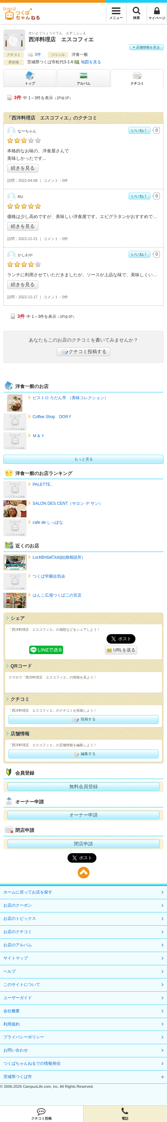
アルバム (83, 77)
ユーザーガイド (17, 997)
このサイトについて (21, 984)
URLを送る (121, 650)
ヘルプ (9, 971)
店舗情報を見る (146, 47)
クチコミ (137, 77)
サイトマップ (15, 958)
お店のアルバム (17, 945)
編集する (83, 754)
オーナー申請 (83, 815)
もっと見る (83, 459)
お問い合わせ (15, 1050)
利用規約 (11, 1024)
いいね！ (139, 130)
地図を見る (91, 62)
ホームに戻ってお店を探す (27, 892)
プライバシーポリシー (23, 1037)
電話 (125, 1113)
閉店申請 (83, 843)
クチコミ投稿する (83, 352)
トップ (29, 77)
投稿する (83, 719)
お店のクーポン (17, 905)
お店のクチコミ (17, 931)
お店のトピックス (19, 918)
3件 (38, 54)
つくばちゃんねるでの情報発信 (31, 1063)
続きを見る (23, 168)
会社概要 (11, 1011)
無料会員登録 (83, 786)
